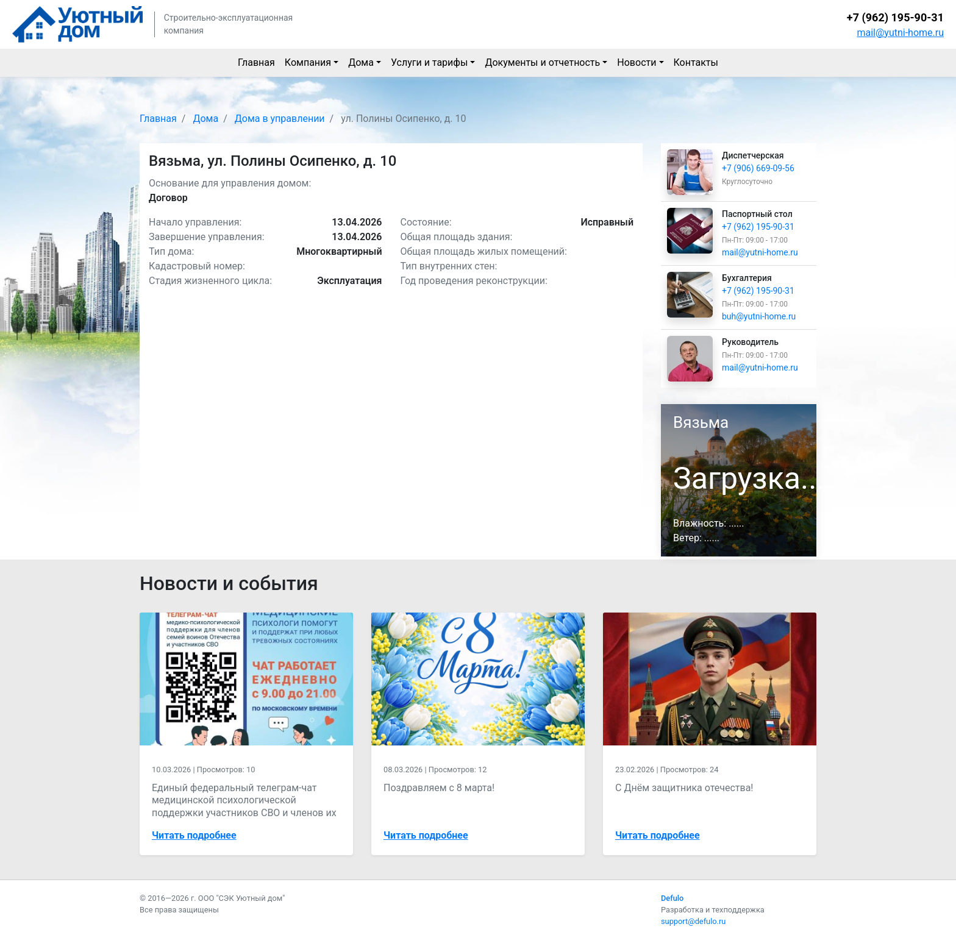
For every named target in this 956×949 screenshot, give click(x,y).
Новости (636, 62)
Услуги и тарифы (429, 62)
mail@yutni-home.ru (900, 32)
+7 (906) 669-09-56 (758, 168)
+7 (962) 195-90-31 (895, 17)
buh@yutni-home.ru (759, 316)
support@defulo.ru (693, 921)
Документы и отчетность (542, 62)
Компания (308, 62)
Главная (256, 62)
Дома (361, 62)
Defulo (672, 898)
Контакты (696, 62)
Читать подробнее (194, 835)
